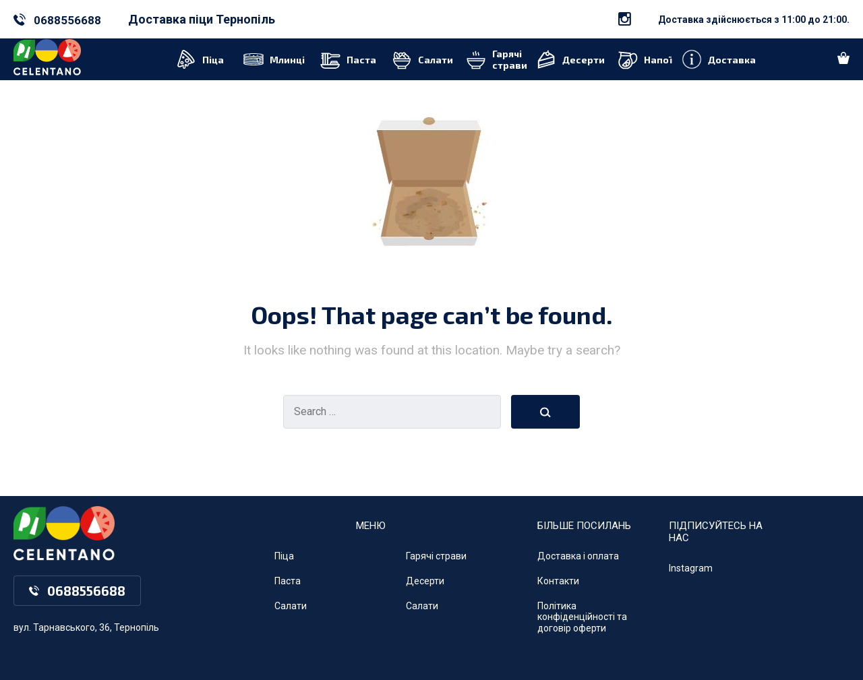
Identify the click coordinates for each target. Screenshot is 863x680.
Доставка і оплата (578, 556)
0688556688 (67, 20)
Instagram (691, 568)
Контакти (558, 581)
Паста (287, 581)
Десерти (425, 581)
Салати (290, 605)
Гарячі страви (436, 556)
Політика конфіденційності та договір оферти (582, 617)
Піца (284, 556)
